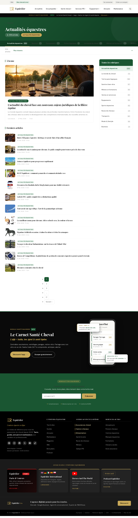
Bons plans (50, 449)
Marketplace (118, 9)
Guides (49, 429)
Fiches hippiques (72, 43)
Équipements (53, 43)
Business (37, 43)
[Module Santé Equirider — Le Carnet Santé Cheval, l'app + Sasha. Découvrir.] (69, 15)
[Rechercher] (130, 9)
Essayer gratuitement (43, 354)
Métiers (78, 445)
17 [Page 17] (46, 297)
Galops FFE (80, 449)
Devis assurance (111, 449)
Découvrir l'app (20, 354)
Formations (110, 441)
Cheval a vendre (111, 445)
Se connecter (108, 2)
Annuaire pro (110, 425)
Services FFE (80, 9)
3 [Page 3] (46, 288)
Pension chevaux (112, 429)
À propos (79, 513)
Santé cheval (66, 9)
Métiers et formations (116, 43)
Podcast (50, 453)
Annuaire (107, 9)
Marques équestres (113, 437)
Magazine (9, 23)
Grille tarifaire (24, 451)
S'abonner (89, 396)
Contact (19, 448)
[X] (25, 443)
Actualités (38, 9)
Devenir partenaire (13, 451)
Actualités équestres (17, 43)
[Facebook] (19, 443)
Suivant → (49, 302)
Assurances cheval (83, 425)
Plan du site (127, 513)
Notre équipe (11, 448)
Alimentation (81, 433)
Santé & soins (81, 437)
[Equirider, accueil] (19, 9)
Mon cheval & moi (22, 2)
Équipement (94, 9)
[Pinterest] (9, 443)
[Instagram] (14, 443)
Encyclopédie (51, 9)
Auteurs (87, 513)
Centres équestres (112, 433)
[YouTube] (30, 443)
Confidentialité (116, 513)
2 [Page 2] (46, 284)
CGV (107, 513)
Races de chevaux (82, 441)
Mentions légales (97, 513)
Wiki (12, 2)
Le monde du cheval (93, 43)
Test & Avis (51, 425)
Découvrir (124, 503)
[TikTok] (35, 443)
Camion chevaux (82, 429)
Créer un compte (121, 2)
